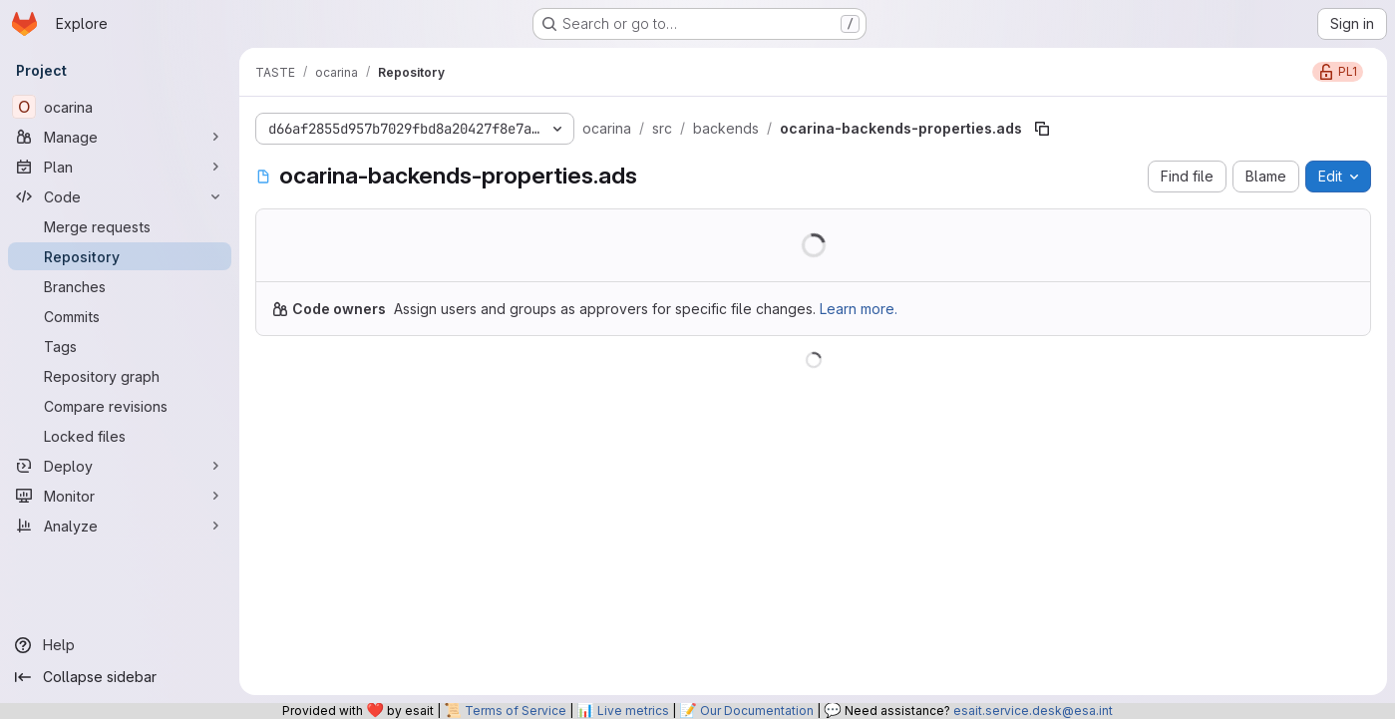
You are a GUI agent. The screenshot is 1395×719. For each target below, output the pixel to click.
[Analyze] (119, 525)
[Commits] (119, 316)
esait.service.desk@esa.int (1033, 710)
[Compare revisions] (119, 406)
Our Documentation (757, 710)
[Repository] (119, 256)
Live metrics (633, 710)
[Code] (119, 196)
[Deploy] (119, 466)
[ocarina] (119, 107)
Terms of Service (515, 710)
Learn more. (858, 308)
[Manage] (119, 137)
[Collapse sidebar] (119, 677)
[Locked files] (119, 436)
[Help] (119, 645)
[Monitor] (119, 496)
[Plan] (119, 166)
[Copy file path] (1042, 129)
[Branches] (119, 286)
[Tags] (119, 346)
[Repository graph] (119, 376)
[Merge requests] (119, 226)
